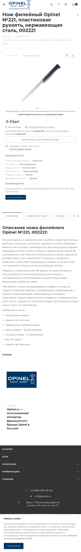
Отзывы (59, 216)
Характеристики (36, 216)
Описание (12, 216)
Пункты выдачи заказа (20, 149)
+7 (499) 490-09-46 (41, 490)
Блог (5, 456)
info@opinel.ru (43, 496)
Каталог (7, 449)
